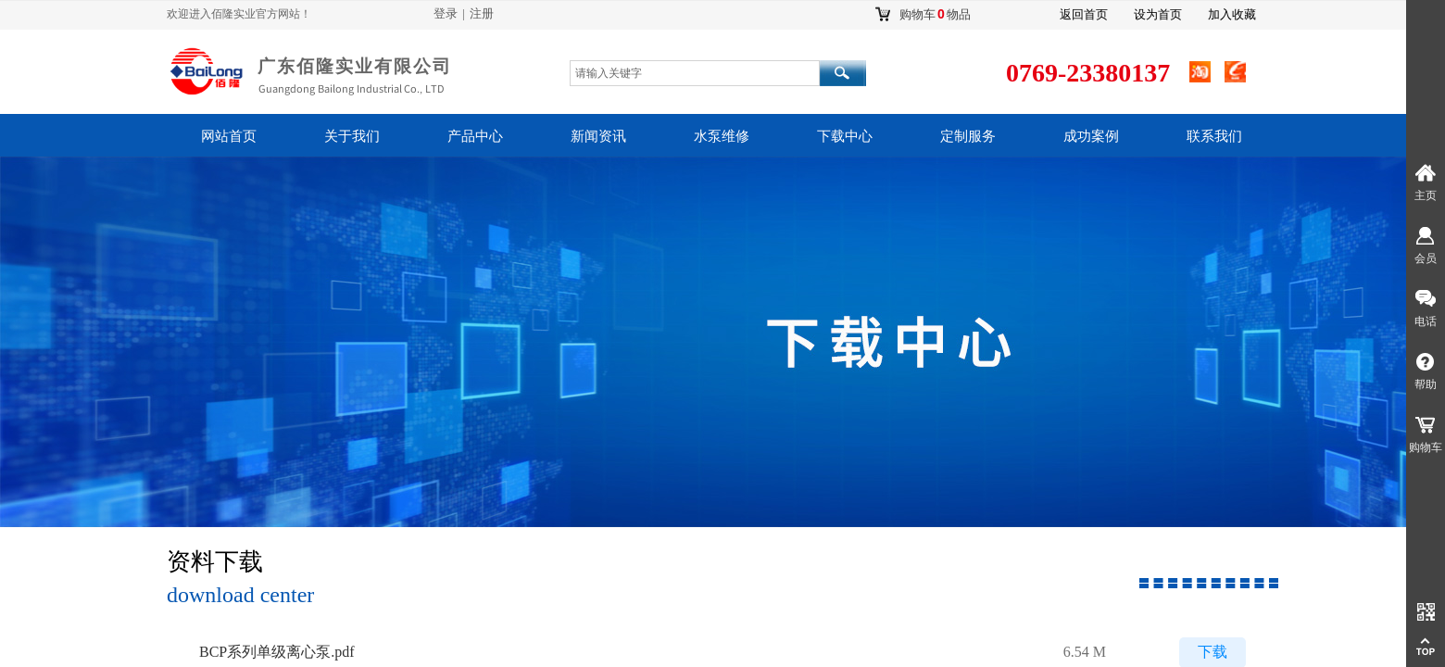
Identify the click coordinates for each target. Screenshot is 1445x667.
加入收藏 (1232, 14)
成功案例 (1091, 136)
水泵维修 (721, 136)
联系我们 (1214, 136)
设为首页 (1158, 14)
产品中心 (475, 136)
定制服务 (968, 136)
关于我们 (352, 136)
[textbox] (695, 73)
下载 (1212, 652)
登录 (446, 13)
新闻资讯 (598, 136)
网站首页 (229, 136)
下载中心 (845, 136)
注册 (482, 13)
